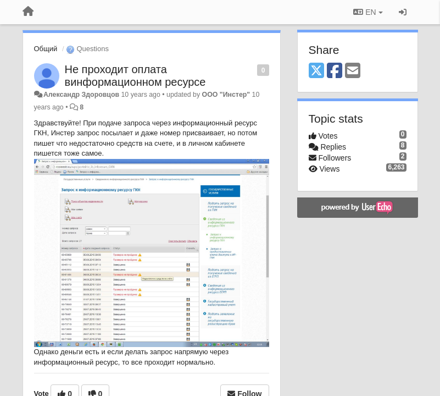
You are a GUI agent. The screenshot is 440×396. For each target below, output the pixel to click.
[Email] (352, 71)
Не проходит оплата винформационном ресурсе (135, 75)
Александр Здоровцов (81, 94)
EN (367, 12)
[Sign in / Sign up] (403, 12)
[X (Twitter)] (316, 71)
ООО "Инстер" (226, 94)
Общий (46, 49)
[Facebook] (334, 71)
